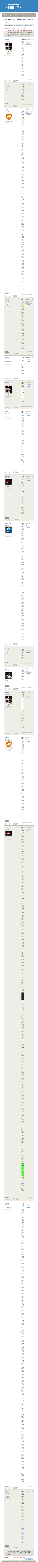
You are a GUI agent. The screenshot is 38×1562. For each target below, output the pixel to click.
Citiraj (28, 43)
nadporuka (29, 104)
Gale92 (7, 39)
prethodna (7, 28)
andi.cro (7, 476)
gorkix (7, 1492)
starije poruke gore (29, 30)
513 (21, 28)
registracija (9, 13)
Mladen (7, 1203)
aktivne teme (16, 13)
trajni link (30, 79)
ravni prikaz (19, 30)
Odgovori (28, 42)
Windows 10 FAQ (17, 34)
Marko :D (8, 357)
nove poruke (30, 13)
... (15, 28)
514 (24, 28)
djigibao (7, 110)
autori (4, 15)
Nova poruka (29, 19)
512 (18, 28)
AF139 (7, 84)
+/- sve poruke (10, 30)
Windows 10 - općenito (22, 41)
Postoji (23, 401)
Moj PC (7, 103)
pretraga (9, 15)
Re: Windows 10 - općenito (22, 87)
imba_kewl (8, 523)
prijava (3, 13)
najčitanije (23, 13)
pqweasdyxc (9, 669)
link (22, 497)
